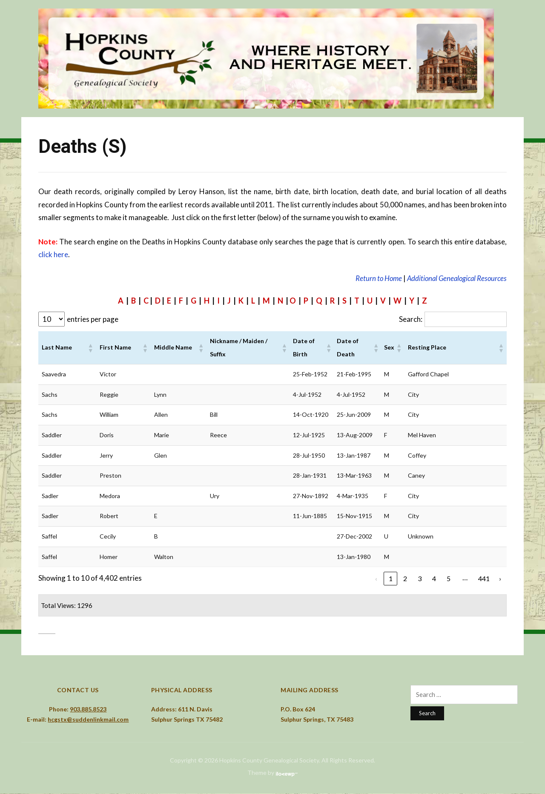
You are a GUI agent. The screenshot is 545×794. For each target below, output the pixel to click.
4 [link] (432, 578)
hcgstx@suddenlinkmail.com (88, 720)
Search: (406, 319)
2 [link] (404, 578)
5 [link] (447, 578)
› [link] (500, 578)
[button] (90, 348)
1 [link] (389, 578)
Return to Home (375, 278)
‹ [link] (375, 578)
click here (53, 254)
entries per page (92, 319)
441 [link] (483, 578)
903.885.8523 (88, 709)
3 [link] (418, 578)
